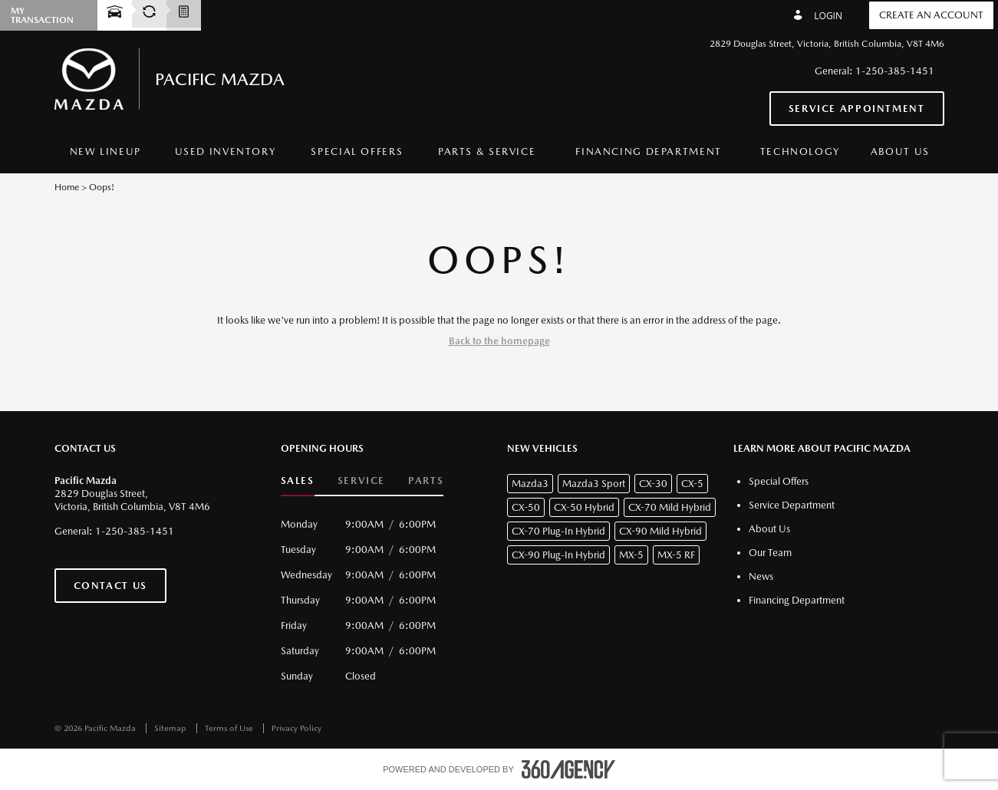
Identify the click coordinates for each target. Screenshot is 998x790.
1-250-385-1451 (894, 71)
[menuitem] (105, 152)
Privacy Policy (296, 728)
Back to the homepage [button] (499, 341)
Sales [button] (298, 480)
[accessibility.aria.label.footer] (568, 769)
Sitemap (171, 728)
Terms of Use (230, 728)
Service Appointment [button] (857, 108)
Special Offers (357, 151)
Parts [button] (425, 480)
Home (66, 187)
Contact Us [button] (110, 585)
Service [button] (361, 480)
